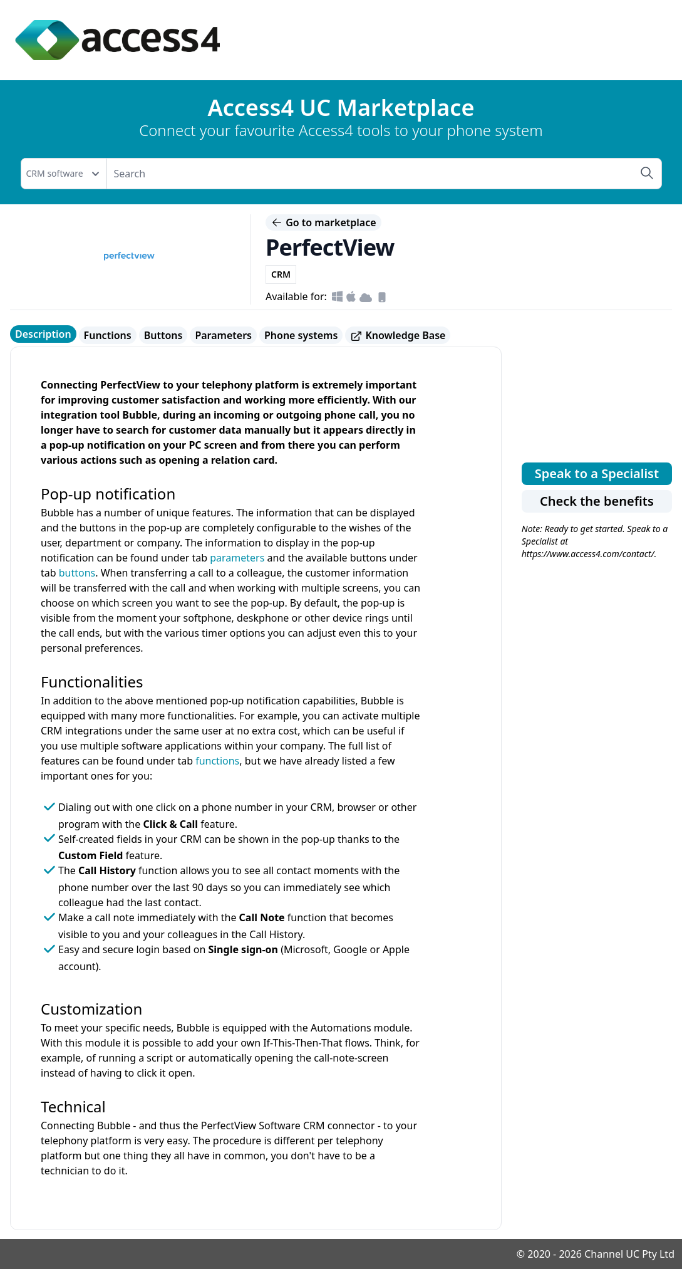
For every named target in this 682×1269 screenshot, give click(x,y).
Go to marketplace (323, 222)
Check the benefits (597, 501)
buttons (77, 573)
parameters (237, 558)
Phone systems (301, 335)
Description (43, 334)
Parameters (223, 335)
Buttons (163, 335)
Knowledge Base (397, 335)
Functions (108, 335)
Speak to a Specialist (597, 473)
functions (217, 761)
